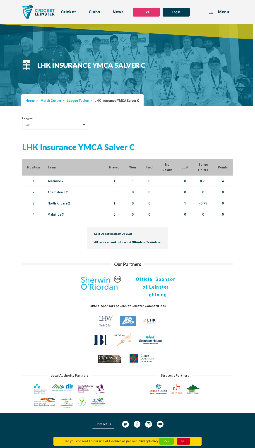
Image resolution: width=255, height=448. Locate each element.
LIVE (146, 12)
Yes (166, 441)
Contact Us (103, 424)
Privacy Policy (148, 441)
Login (176, 12)
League (27, 118)
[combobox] (55, 125)
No (183, 441)
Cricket (68, 12)
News (118, 12)
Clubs (94, 12)
